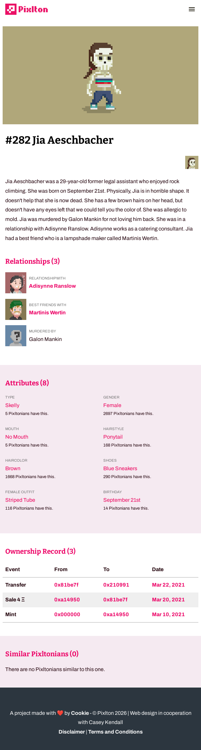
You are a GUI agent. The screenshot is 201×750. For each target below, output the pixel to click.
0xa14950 (67, 599)
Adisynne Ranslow (52, 286)
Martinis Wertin (47, 312)
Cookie (80, 713)
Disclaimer (72, 732)
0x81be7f (66, 585)
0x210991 (116, 585)
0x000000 (67, 614)
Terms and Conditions (115, 732)
